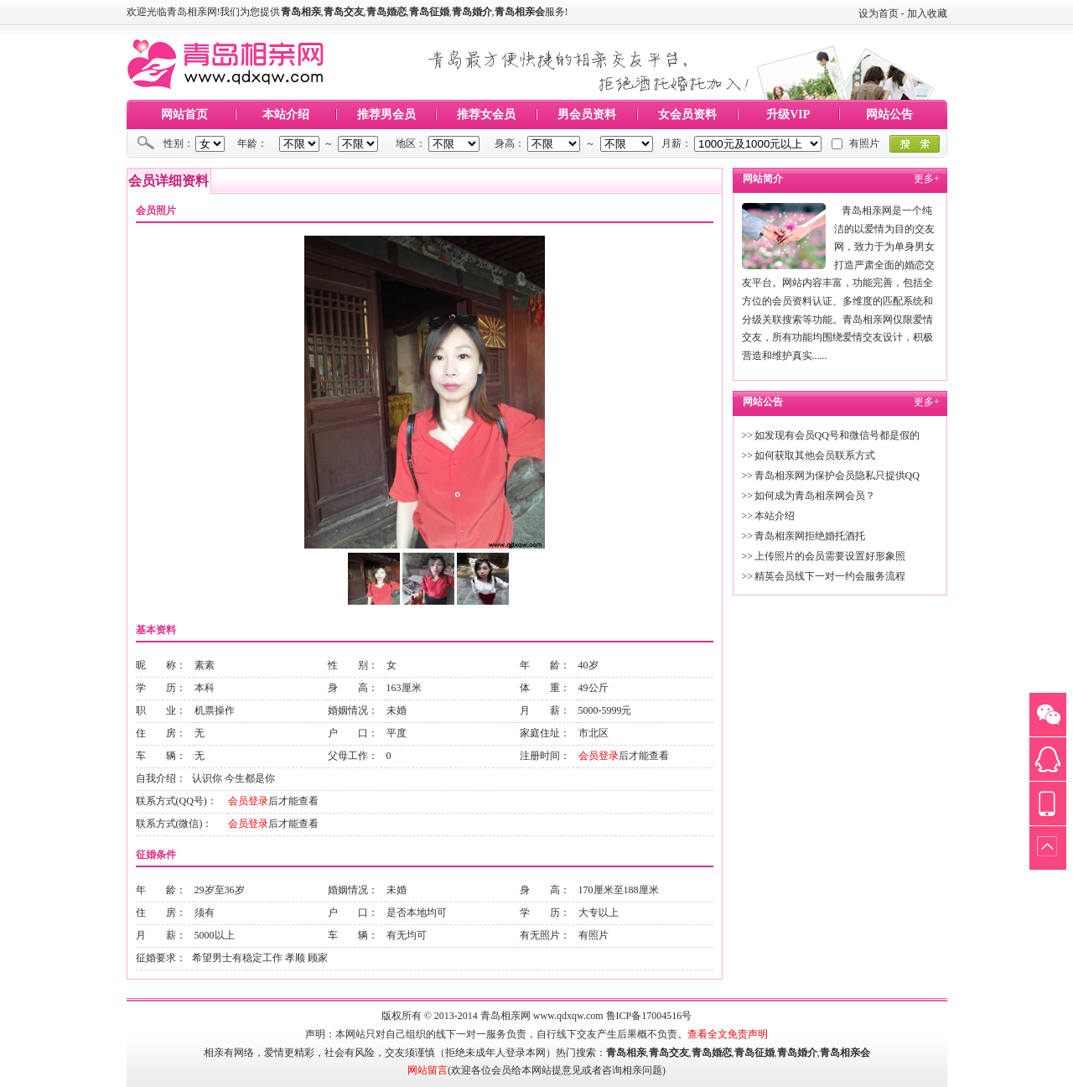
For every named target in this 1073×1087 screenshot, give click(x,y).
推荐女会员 (486, 114)
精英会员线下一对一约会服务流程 (829, 576)
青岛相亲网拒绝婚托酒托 (809, 536)
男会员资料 (586, 114)
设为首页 (878, 13)
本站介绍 (285, 114)
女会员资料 (687, 114)
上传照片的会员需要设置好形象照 (829, 556)
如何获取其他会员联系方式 (814, 455)
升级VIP (788, 114)
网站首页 (184, 114)
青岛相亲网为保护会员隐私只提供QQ (837, 475)
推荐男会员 (386, 114)
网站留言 (427, 1070)
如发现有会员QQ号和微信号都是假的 (837, 435)
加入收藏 (927, 13)
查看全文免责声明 (727, 1034)
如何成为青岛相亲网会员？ (814, 496)
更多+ (927, 179)
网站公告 (889, 114)
